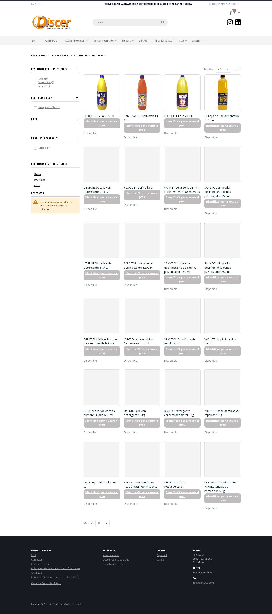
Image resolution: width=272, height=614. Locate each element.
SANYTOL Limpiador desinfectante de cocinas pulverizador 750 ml (180, 267)
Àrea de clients (111, 555)
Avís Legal (36, 572)
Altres (46, 86)
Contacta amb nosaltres (223, 3)
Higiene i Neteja (60, 55)
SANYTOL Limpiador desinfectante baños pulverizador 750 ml (217, 192)
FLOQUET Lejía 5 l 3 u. (138, 187)
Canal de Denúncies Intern (46, 583)
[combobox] (130, 22)
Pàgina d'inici (38, 55)
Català (160, 559)
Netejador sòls (51, 107)
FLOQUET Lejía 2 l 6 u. (178, 116)
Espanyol (162, 555)
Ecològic (47, 147)
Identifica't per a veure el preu (101, 123)
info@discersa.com (203, 582)
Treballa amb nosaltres (115, 564)
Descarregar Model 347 (116, 559)
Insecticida (49, 82)
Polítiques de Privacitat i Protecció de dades (55, 568)
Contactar (36, 559)
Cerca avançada (40, 564)
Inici (33, 555)
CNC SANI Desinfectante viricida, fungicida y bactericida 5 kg (220, 486)
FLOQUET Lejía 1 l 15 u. (99, 116)
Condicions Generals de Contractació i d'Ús (55, 577)
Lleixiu (46, 78)
